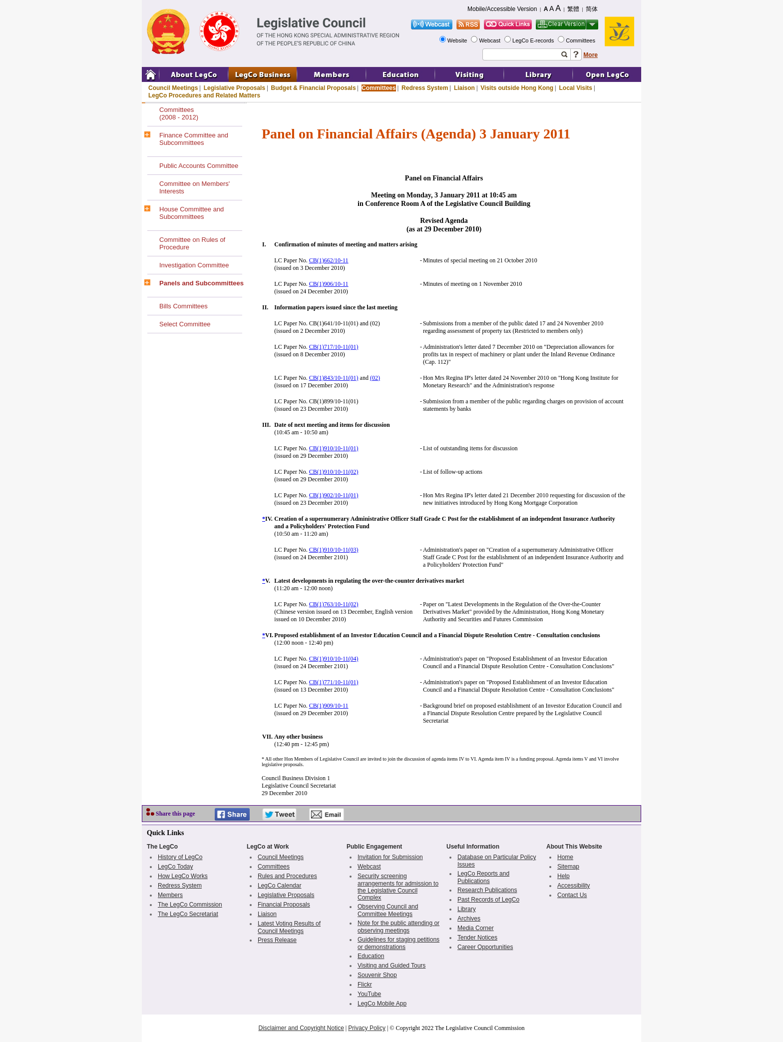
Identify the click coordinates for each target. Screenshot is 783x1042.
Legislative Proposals (234, 87)
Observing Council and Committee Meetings (388, 910)
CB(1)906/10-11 (329, 283)
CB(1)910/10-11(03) (334, 549)
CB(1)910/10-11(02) (334, 471)
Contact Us (572, 895)
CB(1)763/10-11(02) (334, 604)
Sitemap (568, 866)
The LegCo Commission (190, 904)
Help (563, 876)
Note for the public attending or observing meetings (398, 927)
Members (170, 895)
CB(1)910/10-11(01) (334, 448)
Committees (581, 40)
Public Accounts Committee (198, 165)
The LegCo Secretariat (188, 914)
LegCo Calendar (279, 885)
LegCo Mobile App (382, 1003)
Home (565, 857)
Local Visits (575, 87)
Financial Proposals (284, 904)
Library (466, 909)
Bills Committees (183, 306)
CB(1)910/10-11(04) (334, 658)
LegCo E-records (533, 40)
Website (458, 40)
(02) (375, 377)
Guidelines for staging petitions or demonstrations (398, 943)
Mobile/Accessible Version (502, 8)
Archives (468, 918)
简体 (592, 8)
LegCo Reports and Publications (483, 877)
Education (371, 956)
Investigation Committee (194, 265)
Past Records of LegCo (488, 899)
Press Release (277, 940)
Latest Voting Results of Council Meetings (289, 927)
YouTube (369, 994)
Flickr (365, 984)
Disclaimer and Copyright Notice (301, 1028)
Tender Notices (477, 937)
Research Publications (487, 890)
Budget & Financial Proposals (313, 87)
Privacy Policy (367, 1028)
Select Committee (185, 324)
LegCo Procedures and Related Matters (204, 95)
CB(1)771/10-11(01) (334, 682)
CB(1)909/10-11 (329, 705)
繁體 (573, 8)
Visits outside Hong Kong (516, 87)
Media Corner (475, 928)
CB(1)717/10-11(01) (334, 346)
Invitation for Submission (390, 857)
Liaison (464, 87)
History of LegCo (180, 857)
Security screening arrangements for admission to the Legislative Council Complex (398, 887)
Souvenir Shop (377, 975)
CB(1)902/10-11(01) (334, 495)
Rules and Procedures (287, 876)
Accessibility (573, 885)
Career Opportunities (485, 947)
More (590, 54)
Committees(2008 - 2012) (178, 113)
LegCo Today (175, 866)
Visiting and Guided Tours (391, 965)
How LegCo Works (183, 876)
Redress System (424, 87)
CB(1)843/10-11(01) (334, 377)
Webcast (490, 40)
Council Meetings (173, 87)
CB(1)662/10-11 (329, 260)
